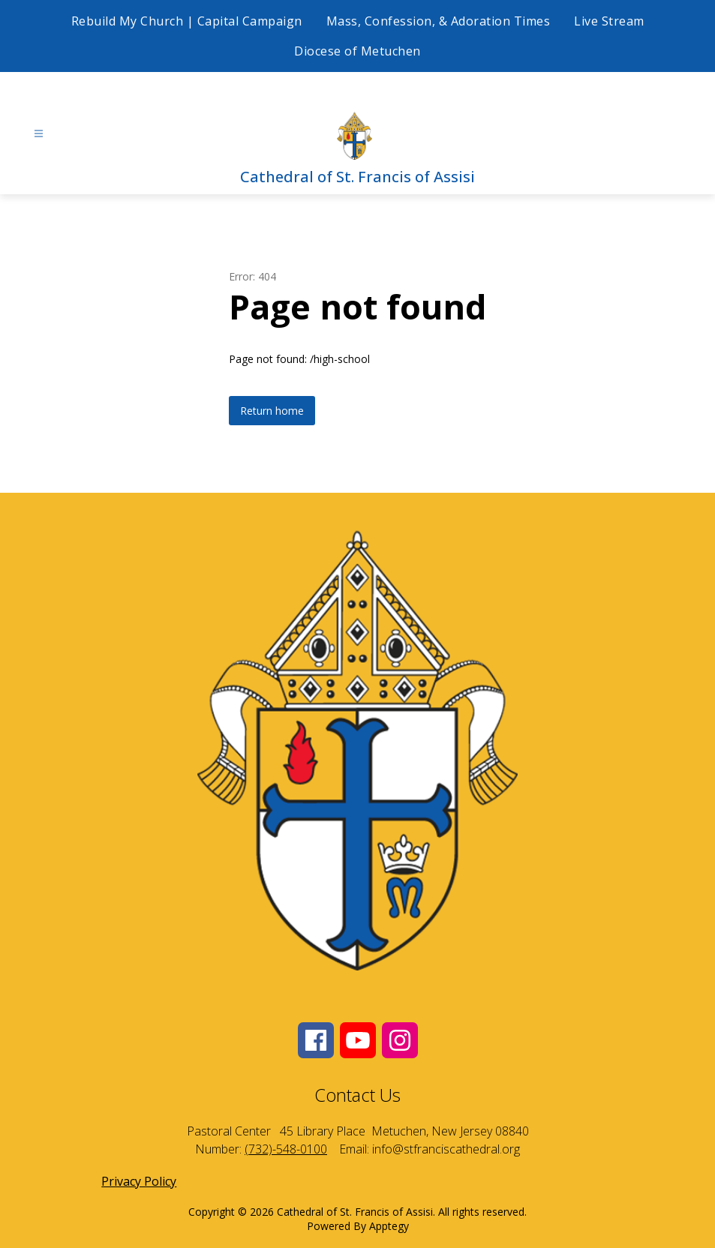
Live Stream (609, 21)
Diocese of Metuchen (357, 51)
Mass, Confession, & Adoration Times (438, 21)
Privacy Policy (138, 1181)
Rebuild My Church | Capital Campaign (186, 21)
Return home (272, 411)
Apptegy (389, 1226)
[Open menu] (38, 133)
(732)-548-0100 (286, 1149)
